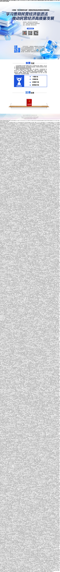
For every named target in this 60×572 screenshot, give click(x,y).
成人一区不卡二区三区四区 (5, 211)
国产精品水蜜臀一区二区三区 (6, 303)
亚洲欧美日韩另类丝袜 (32, 205)
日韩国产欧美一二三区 (6, 155)
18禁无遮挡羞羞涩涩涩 (24, 190)
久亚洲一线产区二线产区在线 (34, 266)
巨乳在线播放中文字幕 (13, 352)
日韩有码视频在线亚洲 (54, 256)
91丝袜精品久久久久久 (12, 514)
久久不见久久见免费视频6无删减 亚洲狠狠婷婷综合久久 (34, 227)
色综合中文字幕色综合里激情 (26, 344)
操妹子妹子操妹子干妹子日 (13, 243)
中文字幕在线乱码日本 (35, 228)
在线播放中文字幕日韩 (47, 291)
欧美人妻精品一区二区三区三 (37, 309)
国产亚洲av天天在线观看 (34, 210)
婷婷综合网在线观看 (46, 546)
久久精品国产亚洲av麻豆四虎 (34, 417)
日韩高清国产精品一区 (16, 204)
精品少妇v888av (41, 184)
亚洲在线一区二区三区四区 (48, 315)
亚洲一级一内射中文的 (42, 127)
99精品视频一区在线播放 (32, 224)
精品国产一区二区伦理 (39, 232)
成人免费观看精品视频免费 (32, 269)
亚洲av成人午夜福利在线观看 (27, 184)
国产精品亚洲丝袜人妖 (11, 123)
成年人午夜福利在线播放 (33, 486)
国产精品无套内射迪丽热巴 (13, 132)
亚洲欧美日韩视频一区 (17, 459)
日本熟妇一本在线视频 (25, 173)
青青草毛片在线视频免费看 (30, 220)
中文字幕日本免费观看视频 (31, 561)
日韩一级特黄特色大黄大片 (54, 224)
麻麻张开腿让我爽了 (31, 365)
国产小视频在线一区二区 (35, 394)
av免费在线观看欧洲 (16, 337)
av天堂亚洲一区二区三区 (53, 363)
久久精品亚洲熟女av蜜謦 (11, 333)
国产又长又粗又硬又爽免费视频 (19, 217)
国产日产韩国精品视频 (50, 166)
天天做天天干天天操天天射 (23, 269)
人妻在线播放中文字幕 (46, 258)
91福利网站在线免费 (19, 476)
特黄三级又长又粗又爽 (56, 289)
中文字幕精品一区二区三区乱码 (26, 548)
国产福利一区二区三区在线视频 (14, 506)
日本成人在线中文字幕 (54, 292)
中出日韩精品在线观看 (16, 198)
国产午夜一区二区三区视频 (40, 204)
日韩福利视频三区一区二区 (36, 331)
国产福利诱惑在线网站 (11, 427)
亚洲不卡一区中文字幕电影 (11, 144)
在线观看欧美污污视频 (31, 354)
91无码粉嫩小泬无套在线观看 (8, 515)
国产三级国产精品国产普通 (28, 380)
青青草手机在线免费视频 (14, 195)
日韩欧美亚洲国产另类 (22, 174)
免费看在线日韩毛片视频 (53, 300)
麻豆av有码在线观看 (15, 169)
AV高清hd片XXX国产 (9, 339)
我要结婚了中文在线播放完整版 (21, 491)
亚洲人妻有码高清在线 (27, 551)
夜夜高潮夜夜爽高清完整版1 (16, 501)
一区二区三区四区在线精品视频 (13, 290)
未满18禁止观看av (8, 546)
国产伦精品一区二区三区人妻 (18, 446)
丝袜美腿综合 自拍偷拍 (40, 411)
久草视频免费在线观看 (26, 313)
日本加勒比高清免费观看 (22, 255)
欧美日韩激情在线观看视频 (36, 167)
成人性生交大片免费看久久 (6, 178)
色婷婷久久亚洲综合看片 (51, 321)
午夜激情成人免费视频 (20, 306)
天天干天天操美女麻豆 (16, 508)
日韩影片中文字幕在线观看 (54, 163)
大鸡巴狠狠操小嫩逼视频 (26, 307)
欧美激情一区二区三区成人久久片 (19, 300)
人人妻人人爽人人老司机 (39, 149)
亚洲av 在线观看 (49, 305)
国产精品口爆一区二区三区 (36, 357)
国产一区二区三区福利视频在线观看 (38, 393)
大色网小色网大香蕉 (29, 540)
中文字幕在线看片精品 (25, 356)
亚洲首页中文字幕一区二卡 (16, 484)
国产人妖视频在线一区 (34, 305)
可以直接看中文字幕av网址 (47, 134)
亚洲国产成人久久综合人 (37, 267)
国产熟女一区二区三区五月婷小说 (53, 552)
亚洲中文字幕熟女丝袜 (38, 375)
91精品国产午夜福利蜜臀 (13, 228)
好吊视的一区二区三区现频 (28, 316)
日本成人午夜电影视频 (5, 387)
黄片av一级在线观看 (15, 339)
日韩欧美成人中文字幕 (52, 379)
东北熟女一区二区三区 (3, 295)
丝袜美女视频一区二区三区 (53, 376)
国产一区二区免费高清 (25, 488)
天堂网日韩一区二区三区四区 (17, 399)
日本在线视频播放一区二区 (16, 138)
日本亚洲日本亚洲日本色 (4, 425)
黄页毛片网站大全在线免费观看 (12, 207)
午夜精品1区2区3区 (30, 385)
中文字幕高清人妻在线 (40, 392)
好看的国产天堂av (47, 486)
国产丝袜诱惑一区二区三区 (34, 399)
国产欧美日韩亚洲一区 (5, 403)
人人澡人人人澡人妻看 (14, 558)
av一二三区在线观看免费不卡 (23, 239)
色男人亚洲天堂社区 (48, 452)
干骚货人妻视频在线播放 (7, 475)
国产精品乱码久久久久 (17, 552)
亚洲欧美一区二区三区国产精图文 (44, 477)
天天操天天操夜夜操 (36, 179)
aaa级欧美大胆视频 (20, 219)
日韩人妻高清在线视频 (16, 245)
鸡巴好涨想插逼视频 (37, 348)
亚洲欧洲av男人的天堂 (49, 206)
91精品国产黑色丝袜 (19, 534)
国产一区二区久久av (29, 175)
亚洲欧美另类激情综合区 (45, 212)
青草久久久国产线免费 (45, 343)
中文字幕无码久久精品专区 (6, 235)
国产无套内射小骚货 (22, 303)
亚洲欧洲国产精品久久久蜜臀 (21, 235)
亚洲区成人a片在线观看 (39, 525)
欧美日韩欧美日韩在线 (4, 331)
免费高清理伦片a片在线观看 (25, 268)
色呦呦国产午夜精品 (9, 500)
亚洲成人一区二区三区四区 (39, 485)
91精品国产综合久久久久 (52, 277)
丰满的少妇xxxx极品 (4, 207)
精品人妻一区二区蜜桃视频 (7, 138)
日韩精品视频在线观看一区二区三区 (27, 218)
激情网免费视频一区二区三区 (38, 360)
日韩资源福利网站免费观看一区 (33, 465)
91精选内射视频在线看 (11, 452)
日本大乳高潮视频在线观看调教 (35, 461)
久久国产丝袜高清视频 (15, 327)
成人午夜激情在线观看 (44, 181)
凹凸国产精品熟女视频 (10, 538)
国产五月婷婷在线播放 (39, 289)
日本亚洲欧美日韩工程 (37, 522)
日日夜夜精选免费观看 (21, 341)
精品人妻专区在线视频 (30, 348)
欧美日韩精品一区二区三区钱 (48, 241)
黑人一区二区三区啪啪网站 (10, 486)
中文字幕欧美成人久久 (53, 170)
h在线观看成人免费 (49, 564)
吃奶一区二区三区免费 (22, 288)
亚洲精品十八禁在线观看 (25, 216)
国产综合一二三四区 (12, 466)
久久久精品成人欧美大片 (51, 526)
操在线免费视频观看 (38, 281)
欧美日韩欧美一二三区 (20, 388)
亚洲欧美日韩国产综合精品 (51, 142)
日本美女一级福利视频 (10, 350)
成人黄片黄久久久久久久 (7, 450)
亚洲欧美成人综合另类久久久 (55, 328)
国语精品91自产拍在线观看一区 (21, 550)
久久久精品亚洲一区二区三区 (11, 313)
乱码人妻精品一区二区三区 (6, 289)
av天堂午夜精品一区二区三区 (18, 309)
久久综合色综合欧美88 (44, 357)
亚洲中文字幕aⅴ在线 (46, 138)
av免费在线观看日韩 (21, 325)
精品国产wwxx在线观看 (18, 333)
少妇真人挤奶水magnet (47, 272)
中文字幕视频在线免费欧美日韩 (45, 170)
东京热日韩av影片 (44, 470)
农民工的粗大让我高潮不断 (34, 304)
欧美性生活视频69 (43, 294)
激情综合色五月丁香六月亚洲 (37, 367)
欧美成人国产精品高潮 (6, 131)
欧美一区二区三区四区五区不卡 (8, 326)
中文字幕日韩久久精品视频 (39, 453)
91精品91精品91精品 (5, 240)
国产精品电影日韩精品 (24, 452)
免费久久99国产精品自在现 (36, 435)
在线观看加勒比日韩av (31, 149)
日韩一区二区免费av (23, 451)
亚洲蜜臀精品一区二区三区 (13, 219)
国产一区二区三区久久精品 (15, 539)
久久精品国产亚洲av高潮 (52, 550)
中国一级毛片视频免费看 (33, 426)
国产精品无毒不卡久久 (32, 216)
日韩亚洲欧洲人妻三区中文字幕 (48, 466)
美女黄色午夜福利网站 (25, 194)
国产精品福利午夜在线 (36, 126)
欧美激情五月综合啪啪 (50, 329)
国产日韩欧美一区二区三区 (55, 392)
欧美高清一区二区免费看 (39, 138)
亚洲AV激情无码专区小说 (55, 290)
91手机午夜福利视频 (25, 142)
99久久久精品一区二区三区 (19, 351)
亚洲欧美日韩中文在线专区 (21, 386)
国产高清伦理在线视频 (9, 353)
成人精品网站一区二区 (11, 184)
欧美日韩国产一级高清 (18, 280)
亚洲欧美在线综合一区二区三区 (29, 182)
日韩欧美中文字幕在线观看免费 (35, 268)
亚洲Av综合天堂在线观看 (44, 397)
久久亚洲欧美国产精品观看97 (17, 150)
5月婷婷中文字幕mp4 (4, 227)
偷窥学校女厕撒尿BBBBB (7, 221)
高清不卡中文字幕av (13, 543)
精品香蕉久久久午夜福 (44, 336)
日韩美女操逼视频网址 (12, 167)
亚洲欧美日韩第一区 (32, 318)
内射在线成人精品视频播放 (33, 401)
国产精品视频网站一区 (41, 301)
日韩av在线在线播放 (23, 508)
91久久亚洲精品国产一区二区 (36, 491)
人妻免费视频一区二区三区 (54, 279)
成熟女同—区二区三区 (6, 255)
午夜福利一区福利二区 (37, 191)
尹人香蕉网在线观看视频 (20, 533)
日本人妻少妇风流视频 (48, 196)
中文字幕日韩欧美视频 (54, 499)
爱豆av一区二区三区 (7, 415)
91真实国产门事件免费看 (45, 363)
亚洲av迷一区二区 (30, 180)
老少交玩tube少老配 (5, 183)
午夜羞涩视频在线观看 (43, 324)
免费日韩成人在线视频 (38, 231)
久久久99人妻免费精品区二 (32, 136)
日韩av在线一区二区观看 (31, 332)
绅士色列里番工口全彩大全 (25, 502)
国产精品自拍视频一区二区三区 (44, 158)
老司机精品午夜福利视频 (7, 258)
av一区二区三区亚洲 (20, 240)
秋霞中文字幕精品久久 (10, 156)
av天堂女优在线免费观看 (44, 126)
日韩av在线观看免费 (31, 245)
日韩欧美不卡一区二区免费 (15, 475)
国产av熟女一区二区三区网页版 (25, 461)
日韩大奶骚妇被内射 (42, 303)
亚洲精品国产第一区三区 (19, 417)
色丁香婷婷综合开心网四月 (37, 509)
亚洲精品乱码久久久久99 (54, 216)
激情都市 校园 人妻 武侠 (14, 303)
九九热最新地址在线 (46, 149)
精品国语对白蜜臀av (12, 163)
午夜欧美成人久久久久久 (21, 357)
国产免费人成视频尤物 (24, 149)
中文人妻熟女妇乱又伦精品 (38, 145)
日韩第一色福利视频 (5, 219)
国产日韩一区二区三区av (12, 148)
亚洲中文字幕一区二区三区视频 (41, 139)
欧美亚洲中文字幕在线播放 (47, 143)
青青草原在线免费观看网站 (49, 556)
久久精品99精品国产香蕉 (51, 266)
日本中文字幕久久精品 (10, 374)
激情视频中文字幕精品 (52, 558)
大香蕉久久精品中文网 (7, 367)
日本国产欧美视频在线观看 (31, 133)
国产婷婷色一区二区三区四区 (13, 496)
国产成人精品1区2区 (3, 156)
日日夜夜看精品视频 (41, 135)
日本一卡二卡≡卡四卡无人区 (18, 156)
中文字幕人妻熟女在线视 (33, 411)
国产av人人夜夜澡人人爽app (25, 412)
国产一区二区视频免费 (3, 362)
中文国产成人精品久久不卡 (4, 290)
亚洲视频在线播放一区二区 (42, 564)
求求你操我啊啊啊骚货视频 (14, 231)
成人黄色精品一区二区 (21, 360)
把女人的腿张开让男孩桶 (37, 325)
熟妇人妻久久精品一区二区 (13, 413)
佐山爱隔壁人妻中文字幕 (47, 227)
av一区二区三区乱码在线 (47, 475)
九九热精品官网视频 (7, 191)
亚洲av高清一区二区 (9, 198)
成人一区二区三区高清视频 (46, 231)
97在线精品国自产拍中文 (35, 344)
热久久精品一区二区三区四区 (45, 446)
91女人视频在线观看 (7, 438)
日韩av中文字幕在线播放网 (41, 437)
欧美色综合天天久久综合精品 (13, 254)
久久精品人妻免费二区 (11, 417)
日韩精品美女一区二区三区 (38, 198)
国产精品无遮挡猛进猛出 (44, 449)
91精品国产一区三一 (6, 458)
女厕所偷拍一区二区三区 (34, 127)
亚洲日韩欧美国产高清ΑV (36, 409)
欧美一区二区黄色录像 (17, 548)
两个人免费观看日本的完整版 (10, 151)
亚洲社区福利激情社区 (12, 403)
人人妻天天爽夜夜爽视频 (16, 418)
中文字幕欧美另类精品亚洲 (12, 557)
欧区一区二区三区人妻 (42, 374)
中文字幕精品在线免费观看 (37, 306)
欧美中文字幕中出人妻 (28, 409)
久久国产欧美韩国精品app (50, 144)
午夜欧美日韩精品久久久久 (51, 409)
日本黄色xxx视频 (51, 183)
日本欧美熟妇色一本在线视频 (15, 175)
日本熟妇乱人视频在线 (3, 313)
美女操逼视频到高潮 (27, 207)
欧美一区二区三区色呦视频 (23, 463)
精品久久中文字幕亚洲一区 (8, 330)
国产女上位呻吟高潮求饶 (41, 307)
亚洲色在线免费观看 (22, 338)
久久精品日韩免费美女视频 (19, 293)
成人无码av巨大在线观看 (4, 393)
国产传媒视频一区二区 (24, 513)
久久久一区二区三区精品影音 (4, 531)
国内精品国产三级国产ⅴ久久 (46, 309)
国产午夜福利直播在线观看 (49, 204)
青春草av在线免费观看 (8, 560)
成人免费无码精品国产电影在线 (34, 422)
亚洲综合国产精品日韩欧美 (5, 345)
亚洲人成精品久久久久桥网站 (47, 353)
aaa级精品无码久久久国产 (27, 570)
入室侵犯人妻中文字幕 (5, 360)
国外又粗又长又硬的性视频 (47, 326)
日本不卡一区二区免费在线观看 (36, 519)
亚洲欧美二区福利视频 (16, 349)
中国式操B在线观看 (39, 506)
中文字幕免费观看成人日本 (23, 378)
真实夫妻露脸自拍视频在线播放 (10, 293)
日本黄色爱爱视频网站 (36, 508)
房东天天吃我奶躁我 (53, 486)
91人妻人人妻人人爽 (17, 319)
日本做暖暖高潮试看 (46, 230)
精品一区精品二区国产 (14, 294)
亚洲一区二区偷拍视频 (54, 291)
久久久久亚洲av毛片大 (16, 229)
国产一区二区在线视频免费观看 (49, 476)
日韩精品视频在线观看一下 (51, 414)
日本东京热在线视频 (41, 185)
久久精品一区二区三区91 (25, 318)
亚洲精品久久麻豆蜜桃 (46, 211)
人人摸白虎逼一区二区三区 (23, 234)
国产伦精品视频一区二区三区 (9, 398)
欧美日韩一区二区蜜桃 (18, 123)
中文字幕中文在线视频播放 (52, 297)
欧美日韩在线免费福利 (48, 159)
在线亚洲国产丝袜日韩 (53, 318)
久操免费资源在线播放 (47, 125)
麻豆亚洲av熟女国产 (23, 198)
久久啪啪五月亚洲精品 (30, 212)
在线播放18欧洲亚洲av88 (26, 534)
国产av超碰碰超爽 (42, 386)
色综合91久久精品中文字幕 (12, 134)
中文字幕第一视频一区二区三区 (35, 122)
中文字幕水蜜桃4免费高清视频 (53, 332)
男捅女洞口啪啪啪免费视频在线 (39, 155)
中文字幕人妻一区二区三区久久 (46, 391)
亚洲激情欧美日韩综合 (23, 131)
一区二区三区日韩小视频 (25, 257)
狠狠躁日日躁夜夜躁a (9, 399)
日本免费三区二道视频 (24, 253)
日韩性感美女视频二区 (38, 376)
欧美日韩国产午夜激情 (55, 527)
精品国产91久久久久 (18, 157)
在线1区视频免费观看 (19, 205)
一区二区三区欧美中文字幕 (27, 329)
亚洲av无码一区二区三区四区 (13, 536)
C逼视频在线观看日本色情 (23, 445)
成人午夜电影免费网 (29, 168)
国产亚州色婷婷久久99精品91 (36, 260)
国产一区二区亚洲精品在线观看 (29, 163)
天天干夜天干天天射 (52, 161)
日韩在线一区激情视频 (52, 198)
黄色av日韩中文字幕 (21, 283)
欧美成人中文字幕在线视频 (34, 439)
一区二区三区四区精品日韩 (50, 507)
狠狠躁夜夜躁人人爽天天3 (31, 518)
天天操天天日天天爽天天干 (38, 511)
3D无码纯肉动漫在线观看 (43, 148)
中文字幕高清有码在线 (31, 123)
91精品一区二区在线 (20, 284)
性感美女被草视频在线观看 (22, 133)
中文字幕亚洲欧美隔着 (42, 259)
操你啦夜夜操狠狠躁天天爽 (53, 453)
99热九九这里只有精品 (30, 475)
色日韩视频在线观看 (55, 150)
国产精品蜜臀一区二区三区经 (54, 123)
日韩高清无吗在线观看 (23, 326)
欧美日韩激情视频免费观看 (16, 530)
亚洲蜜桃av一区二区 (37, 345)
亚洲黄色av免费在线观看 (16, 145)
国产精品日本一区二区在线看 (51, 124)
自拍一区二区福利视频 (43, 327)
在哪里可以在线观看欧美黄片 (48, 289)
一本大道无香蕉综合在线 (5, 182)
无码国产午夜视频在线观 (22, 503)
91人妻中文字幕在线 (56, 147)
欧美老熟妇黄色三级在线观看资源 (31, 209)
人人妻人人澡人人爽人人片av (8, 253)
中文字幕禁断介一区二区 (16, 389)
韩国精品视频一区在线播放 (33, 370)
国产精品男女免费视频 (47, 442)
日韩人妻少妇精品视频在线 (12, 549)
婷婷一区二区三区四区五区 (10, 309)
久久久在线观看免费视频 (19, 144)
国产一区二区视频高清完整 (22, 294)
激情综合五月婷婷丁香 (51, 413)
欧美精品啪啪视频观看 (34, 222)
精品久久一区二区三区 (46, 532)
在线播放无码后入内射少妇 (4, 424)
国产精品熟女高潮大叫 (53, 458)
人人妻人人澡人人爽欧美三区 (11, 404)
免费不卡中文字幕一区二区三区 (34, 196)
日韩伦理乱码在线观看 (48, 217)
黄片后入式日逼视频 (9, 474)
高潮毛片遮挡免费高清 (46, 467)
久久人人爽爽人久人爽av (21, 132)
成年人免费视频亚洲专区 (7, 256)
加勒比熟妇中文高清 (19, 537)
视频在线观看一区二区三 (34, 421)
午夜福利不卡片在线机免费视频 (18, 206)
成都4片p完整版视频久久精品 (6, 146)
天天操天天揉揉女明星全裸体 (11, 568)
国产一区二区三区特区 (41, 455)
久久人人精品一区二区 (10, 232)
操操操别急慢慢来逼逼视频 (16, 180)
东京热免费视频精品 (47, 356)
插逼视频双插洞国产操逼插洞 (16, 190)
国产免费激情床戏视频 (38, 400)
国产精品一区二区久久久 (45, 246)
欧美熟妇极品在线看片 (55, 301)
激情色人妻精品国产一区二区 (4, 132)
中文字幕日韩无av (11, 390)
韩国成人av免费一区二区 (5, 430)
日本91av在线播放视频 (16, 527)
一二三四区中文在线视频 (50, 434)
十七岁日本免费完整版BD (49, 302)
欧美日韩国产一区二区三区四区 (43, 314)
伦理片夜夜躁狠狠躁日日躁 (45, 180)
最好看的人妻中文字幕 (31, 410)
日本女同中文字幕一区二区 (50, 333)
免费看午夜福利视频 (30, 397)
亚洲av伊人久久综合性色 (51, 181)
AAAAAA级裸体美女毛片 (27, 519)
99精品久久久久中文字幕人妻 (50, 388)
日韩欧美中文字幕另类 (18, 426)
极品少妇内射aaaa (4, 216)
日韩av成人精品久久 (5, 423)
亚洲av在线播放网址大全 (42, 402)
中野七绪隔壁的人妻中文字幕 (29, 559)
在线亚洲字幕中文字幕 (24, 147)
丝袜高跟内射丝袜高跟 (5, 187)
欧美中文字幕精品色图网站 (55, 263)
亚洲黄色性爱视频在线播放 (36, 434)
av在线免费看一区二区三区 (11, 157)
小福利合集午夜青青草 (42, 228)
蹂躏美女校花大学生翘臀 (20, 308)
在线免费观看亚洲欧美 (18, 137)
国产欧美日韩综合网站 (42, 404)
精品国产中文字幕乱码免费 (52, 304)
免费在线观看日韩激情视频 (9, 451)
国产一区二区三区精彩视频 (7, 190)
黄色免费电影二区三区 (26, 162)
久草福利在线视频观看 (32, 257)
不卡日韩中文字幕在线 (13, 244)
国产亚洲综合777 (52, 258)
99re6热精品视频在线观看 (29, 367)
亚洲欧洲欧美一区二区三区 (11, 455)
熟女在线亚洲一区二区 (47, 292)
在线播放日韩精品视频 (16, 159)
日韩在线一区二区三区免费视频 (51, 459)
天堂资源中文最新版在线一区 (9, 375)
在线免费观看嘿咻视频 (41, 151)
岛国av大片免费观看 (23, 418)
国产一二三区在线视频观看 (9, 159)
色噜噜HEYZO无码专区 (47, 263)
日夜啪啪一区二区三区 (35, 178)
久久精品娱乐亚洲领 (56, 127)
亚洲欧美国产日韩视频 (45, 199)
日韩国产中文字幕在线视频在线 (36, 265)
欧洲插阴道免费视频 (17, 292)
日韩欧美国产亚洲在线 (7, 230)
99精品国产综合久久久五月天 (25, 538)
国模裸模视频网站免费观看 (14, 265)
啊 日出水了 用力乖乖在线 (26, 266)
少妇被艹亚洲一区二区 (6, 244)
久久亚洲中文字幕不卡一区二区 (35, 324)
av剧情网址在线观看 (5, 325)
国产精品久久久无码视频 (5, 135)
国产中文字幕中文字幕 (20, 264)
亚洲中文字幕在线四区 (53, 467)
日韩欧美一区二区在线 (14, 146)
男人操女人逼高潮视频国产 (55, 400)
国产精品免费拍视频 (42, 280)
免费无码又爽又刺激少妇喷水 (33, 194)
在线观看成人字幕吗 (12, 197)
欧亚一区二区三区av (30, 545)
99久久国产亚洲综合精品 (5, 241)
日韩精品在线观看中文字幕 (27, 222)
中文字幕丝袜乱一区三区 (30, 155)
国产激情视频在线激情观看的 (10, 534)
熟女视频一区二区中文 (35, 144)
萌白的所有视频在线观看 (47, 485)
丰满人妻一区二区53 (38, 451)
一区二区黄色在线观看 (20, 415)
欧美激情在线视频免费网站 (32, 389)
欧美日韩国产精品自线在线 (51, 175)
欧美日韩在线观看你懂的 (4, 196)
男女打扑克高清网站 (6, 506)
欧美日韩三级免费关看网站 (46, 197)
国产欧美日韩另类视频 (23, 204)
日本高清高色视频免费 (20, 343)
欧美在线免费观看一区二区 (14, 288)
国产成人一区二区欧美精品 (52, 179)
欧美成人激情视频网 (51, 218)
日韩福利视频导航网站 (4, 405)
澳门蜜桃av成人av (57, 259)
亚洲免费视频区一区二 (44, 390)
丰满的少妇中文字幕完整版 (20, 134)
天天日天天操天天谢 (44, 536)
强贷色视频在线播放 (44, 483)
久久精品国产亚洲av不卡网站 (47, 389)
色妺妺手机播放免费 (28, 520)
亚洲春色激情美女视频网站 (30, 511)
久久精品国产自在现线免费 (32, 530)
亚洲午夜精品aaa (12, 252)
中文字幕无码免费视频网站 (19, 361)
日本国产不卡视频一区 (7, 558)
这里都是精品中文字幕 (22, 195)
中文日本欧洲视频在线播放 (34, 459)
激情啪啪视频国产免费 (29, 386)
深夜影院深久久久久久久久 (55, 393)
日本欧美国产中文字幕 (19, 313)
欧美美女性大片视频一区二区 (42, 313)
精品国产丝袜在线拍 (36, 259)
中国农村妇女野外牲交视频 (6, 306)
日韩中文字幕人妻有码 (27, 167)
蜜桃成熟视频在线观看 (19, 324)
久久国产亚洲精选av (35, 366)
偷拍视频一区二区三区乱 (28, 186)
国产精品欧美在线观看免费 (25, 422)
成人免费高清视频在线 (17, 454)
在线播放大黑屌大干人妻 (37, 463)
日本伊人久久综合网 (7, 435)
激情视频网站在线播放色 (31, 317)
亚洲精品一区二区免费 (52, 417)
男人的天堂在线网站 (53, 509)
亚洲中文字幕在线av (37, 379)
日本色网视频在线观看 (7, 406)
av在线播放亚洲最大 (23, 515)
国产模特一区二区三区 (20, 380)
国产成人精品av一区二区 (43, 266)
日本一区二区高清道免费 (14, 155)
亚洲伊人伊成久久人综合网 (12, 563)
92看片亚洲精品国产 (53, 257)
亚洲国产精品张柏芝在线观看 (54, 131)
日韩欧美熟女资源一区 (40, 433)
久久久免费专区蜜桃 (23, 159)
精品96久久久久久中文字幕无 (46, 373)
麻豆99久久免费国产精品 (56, 454)
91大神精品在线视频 (29, 132)
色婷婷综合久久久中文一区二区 (12, 264)
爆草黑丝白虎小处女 (46, 161)
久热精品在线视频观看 (38, 193)
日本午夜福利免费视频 (37, 436)
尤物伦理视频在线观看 (3, 370)
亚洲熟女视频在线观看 (34, 284)
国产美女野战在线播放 (29, 479)
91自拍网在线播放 (23, 540)
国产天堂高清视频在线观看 (37, 218)
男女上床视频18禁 (31, 513)
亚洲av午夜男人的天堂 (54, 460)
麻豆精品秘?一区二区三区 (25, 499)
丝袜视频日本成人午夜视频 (20, 377)
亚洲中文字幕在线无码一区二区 (38, 169)
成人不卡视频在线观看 (29, 470)
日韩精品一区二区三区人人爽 (8, 199)
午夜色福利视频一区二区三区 (49, 386)
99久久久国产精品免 (4, 215)
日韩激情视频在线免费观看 (35, 302)
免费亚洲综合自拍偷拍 (12, 551)
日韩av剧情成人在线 (42, 368)
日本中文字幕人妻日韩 (5, 465)
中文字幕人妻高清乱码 (39, 353)
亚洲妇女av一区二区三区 (7, 379)
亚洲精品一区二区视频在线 (18, 171)
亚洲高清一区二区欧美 (51, 390)
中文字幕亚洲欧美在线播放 (40, 474)
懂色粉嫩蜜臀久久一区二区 (31, 159)
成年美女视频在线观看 (36, 170)
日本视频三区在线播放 (47, 393)
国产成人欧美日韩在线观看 (34, 364)
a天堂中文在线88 (34, 132)
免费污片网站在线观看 (49, 568)
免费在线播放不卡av (24, 382)
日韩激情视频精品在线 (12, 135)
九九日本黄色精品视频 (45, 488)
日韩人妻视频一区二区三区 (12, 227)
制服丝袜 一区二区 (11, 361)
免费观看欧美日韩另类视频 (23, 247)
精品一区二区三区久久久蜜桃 (45, 160)
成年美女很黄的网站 (40, 315)
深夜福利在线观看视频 (47, 392)
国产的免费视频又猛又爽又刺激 (54, 193)
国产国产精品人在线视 (46, 279)
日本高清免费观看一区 (52, 484)
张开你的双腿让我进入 (26, 537)
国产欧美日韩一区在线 (50, 461)
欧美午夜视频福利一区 (51, 222)
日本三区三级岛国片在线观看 (49, 202)
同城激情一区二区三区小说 (33, 166)
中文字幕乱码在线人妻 (39, 478)
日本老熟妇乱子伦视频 (40, 125)
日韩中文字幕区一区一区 (50, 259)
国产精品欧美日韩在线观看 (4, 472)
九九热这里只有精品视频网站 (35, 293)
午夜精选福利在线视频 (32, 484)
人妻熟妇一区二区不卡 (25, 424)
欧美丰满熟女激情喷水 (28, 160)
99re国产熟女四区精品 (15, 312)
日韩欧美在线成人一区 (21, 391)
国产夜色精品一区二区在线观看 (33, 482)
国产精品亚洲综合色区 (34, 455)
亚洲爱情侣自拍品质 (14, 435)
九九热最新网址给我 (20, 404)
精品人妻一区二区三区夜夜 (19, 519)
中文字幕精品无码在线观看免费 (33, 314)
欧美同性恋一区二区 (6, 341)
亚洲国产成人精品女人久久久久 (16, 422)
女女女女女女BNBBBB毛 (30, 418)
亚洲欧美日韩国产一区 (49, 294)
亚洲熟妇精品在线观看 (38, 350)
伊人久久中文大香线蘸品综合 (32, 142)
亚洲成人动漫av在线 (24, 208)
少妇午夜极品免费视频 (9, 349)
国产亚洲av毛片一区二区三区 (30, 485)
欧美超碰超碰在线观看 (15, 193)
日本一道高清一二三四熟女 (29, 360)
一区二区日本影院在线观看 (46, 157)
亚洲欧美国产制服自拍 (29, 539)
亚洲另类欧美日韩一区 (29, 550)
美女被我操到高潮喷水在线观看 (9, 259)
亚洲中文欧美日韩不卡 (14, 379)
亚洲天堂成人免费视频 (35, 462)
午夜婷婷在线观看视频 (14, 320)
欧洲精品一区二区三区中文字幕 (31, 202)
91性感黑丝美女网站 (17, 147)
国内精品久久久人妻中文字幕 (5, 561)
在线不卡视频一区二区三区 (38, 221)
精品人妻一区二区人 (32, 488)
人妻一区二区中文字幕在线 (15, 272)
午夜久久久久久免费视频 (10, 192)
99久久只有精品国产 (48, 150)
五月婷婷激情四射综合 (10, 459)
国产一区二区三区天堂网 (23, 143)
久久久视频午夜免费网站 (9, 412)
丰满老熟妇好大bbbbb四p (14, 255)
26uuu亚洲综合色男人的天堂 (32, 472)
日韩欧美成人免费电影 (30, 522)
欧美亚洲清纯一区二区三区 (44, 398)
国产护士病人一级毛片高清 (20, 186)
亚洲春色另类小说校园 (31, 496)
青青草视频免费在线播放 (28, 526)
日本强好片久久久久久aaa (24, 389)
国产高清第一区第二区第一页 (36, 271)
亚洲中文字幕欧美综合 (4, 123)
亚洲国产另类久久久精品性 (14, 522)
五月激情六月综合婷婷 (55, 487)
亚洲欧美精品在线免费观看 (36, 156)
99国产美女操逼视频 (20, 162)
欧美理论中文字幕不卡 (40, 162)
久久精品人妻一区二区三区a (50, 178)
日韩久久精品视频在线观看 (8, 484)
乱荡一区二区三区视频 (46, 209)
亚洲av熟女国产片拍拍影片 (55, 428)
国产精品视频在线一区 (52, 410)
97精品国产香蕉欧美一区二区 (45, 207)
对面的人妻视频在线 (38, 157)
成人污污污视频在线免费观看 (29, 191)
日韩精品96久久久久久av (10, 394)
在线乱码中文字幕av (26, 392)
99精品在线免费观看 (9, 291)
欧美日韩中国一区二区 (22, 169)
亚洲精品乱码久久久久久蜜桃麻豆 (5, 329)
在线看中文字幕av (13, 329)
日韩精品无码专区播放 (7, 294)
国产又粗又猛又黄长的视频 (49, 210)
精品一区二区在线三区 (18, 215)
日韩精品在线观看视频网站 (43, 179)
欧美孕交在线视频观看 (43, 340)
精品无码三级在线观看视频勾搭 (41, 283)
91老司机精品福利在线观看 (33, 507)
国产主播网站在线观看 (30, 445)
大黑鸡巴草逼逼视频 (16, 154)
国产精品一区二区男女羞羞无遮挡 (20, 447)
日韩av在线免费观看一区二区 (4, 357)
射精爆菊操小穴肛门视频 (30, 198)
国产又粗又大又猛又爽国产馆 (35, 449)
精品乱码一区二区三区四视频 (6, 354)
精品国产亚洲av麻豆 (22, 485)
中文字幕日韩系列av (31, 330)
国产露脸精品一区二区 (43, 156)
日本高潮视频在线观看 (15, 143)
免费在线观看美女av (36, 386)
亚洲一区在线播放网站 (33, 466)
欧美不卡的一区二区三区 (30, 145)
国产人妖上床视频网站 (46, 131)
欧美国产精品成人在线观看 (46, 365)
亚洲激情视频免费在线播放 (37, 199)
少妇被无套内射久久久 (7, 279)
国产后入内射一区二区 (56, 155)
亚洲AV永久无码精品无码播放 (36, 343)
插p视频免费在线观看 (47, 223)
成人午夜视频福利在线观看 (20, 163)
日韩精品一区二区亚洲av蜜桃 (17, 122)
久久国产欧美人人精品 (12, 550)
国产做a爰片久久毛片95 (45, 193)
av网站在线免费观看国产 (9, 206)
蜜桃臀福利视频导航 (32, 487)
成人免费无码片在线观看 (23, 211)
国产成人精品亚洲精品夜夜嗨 (28, 557)
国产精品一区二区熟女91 (45, 267)
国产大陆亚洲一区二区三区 (27, 151)
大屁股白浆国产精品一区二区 (38, 263)
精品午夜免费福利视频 (55, 221)
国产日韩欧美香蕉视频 (52, 232)
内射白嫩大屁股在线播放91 (24, 437)
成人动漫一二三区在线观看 (28, 406)
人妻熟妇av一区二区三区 (22, 168)
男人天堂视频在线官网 (32, 154)
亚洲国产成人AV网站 (42, 217)
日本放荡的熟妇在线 (44, 288)
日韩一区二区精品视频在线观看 (6, 355)
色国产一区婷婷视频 (9, 122)
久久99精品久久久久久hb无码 (13, 472)
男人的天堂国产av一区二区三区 (37, 380)
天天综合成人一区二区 (55, 184)
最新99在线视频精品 (41, 512)
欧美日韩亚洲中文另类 (19, 148)
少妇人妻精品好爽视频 (34, 135)
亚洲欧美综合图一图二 (42, 403)
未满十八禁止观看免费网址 (11, 186)
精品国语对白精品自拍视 (26, 135)
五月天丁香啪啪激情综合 (18, 370)
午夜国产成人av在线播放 (28, 308)
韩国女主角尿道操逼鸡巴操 (39, 354)
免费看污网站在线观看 (45, 410)
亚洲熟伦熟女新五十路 (49, 127)
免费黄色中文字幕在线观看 (30, 547)
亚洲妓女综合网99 (55, 217)
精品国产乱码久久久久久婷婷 (53, 242)
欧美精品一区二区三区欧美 (8, 166)
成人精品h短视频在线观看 (17, 442)
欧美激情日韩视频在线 (5, 223)
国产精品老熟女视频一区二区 (38, 235)
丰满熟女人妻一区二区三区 (39, 369)
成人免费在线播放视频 (49, 403)
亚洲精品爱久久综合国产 (9, 204)
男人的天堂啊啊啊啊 (13, 368)
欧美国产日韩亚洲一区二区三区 (23, 166)
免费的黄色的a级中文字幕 (49, 151)
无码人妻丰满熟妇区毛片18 (35, 248)
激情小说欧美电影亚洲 (28, 312)
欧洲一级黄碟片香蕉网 (17, 394)
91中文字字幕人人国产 (22, 202)
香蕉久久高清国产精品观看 (44, 168)
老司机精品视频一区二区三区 (44, 417)
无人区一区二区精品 (33, 412)
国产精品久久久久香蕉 (47, 354)
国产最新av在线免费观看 (10, 373)
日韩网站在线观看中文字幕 (8, 464)
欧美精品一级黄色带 (15, 518)
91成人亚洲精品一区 (16, 199)
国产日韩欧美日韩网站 (14, 168)
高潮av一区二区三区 (7, 352)
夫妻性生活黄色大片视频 (36, 316)
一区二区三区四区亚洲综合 (31, 521)
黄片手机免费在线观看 (49, 530)
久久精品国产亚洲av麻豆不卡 (32, 442)
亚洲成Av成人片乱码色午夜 (10, 513)
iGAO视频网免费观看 (20, 251)
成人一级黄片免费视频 (13, 209)
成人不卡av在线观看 (18, 208)
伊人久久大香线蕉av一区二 (5, 163)
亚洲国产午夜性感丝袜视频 (32, 190)
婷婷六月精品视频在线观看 (25, 296)
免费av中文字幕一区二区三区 (42, 321)
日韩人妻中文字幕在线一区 (13, 183)
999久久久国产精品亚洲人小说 (32, 125)
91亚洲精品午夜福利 (19, 466)
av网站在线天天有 (27, 283)
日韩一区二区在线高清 (28, 228)
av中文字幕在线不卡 (36, 568)
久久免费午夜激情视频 (12, 205)
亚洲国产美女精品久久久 (27, 462)
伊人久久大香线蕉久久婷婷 (45, 379)
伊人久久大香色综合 (14, 406)
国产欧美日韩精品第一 (34, 538)
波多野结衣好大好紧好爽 (52, 167)
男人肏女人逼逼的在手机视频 (11, 126)
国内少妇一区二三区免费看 (10, 411)
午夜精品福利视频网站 (14, 367)
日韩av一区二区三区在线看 (27, 240)
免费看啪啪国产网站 (56, 196)
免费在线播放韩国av (24, 489)
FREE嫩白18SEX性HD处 (8, 445)
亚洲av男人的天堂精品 (36, 181)
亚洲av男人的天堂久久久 (47, 169)
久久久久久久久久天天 (50, 536)
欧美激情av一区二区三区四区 (29, 183)
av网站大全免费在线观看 (44, 539)
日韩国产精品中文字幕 (20, 185)
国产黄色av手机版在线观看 (43, 264)
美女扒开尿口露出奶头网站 (14, 428)
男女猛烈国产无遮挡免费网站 (23, 467)
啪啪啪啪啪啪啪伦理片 (20, 435)
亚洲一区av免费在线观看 (55, 143)
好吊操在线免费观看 (30, 508)
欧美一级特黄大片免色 (46, 496)
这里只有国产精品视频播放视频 (8, 304)
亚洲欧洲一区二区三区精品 (32, 223)
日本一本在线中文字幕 (36, 175)
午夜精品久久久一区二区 (46, 123)
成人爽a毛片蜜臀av (25, 215)
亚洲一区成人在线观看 (34, 531)
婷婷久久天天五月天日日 (43, 545)
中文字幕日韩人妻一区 (22, 220)
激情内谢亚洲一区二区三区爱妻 (40, 320)
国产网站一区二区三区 (7, 125)
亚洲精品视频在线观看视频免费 (33, 378)
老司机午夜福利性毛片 (22, 254)
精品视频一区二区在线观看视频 (17, 203)
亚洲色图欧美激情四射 (15, 448)
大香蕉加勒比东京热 (29, 161)
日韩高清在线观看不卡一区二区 (5, 324)
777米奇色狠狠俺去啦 (21, 160)
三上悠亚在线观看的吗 (22, 400)
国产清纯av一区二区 (48, 524)
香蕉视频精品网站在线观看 (28, 393)
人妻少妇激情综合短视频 (26, 364)
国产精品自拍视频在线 (40, 154)
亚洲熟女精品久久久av (13, 170)
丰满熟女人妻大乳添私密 (45, 242)
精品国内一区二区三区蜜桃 (30, 146)
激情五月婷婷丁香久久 (25, 276)
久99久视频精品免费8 (15, 483)
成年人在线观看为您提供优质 (11, 377)
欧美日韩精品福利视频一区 (45, 509)
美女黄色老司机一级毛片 (14, 247)
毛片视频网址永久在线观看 (42, 194)
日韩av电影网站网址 (38, 373)
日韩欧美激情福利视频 (36, 294)
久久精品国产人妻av (27, 236)
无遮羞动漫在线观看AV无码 (31, 143)
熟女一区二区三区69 (56, 171)
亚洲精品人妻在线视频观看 (27, 144)
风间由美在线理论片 (31, 215)
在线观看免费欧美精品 (12, 387)
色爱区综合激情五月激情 (34, 321)
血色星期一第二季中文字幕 (36, 536)
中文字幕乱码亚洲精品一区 (37, 558)
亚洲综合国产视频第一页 (4, 440)
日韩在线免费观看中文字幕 (6, 328)
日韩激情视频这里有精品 (55, 485)
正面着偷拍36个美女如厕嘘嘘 (51, 327)
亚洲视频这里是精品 (41, 240)
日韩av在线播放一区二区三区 (20, 498)
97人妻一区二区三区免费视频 (14, 131)
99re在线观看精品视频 (17, 374)
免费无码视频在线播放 (6, 491)
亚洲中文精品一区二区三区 (31, 400)
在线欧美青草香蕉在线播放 (26, 150)
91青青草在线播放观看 (4, 184)
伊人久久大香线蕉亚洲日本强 (14, 202)
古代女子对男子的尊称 (47, 549)
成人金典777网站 (51, 449)
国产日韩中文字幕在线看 (55, 227)
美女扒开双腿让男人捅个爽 (8, 332)
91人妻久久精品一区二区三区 (28, 126)
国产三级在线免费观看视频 (42, 355)
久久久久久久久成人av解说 (6, 479)
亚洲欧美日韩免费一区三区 (20, 260)
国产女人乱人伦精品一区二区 (46, 133)
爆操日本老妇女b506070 (48, 489)
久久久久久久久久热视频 (40, 173)
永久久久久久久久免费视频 (21, 331)
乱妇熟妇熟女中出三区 (8, 161)
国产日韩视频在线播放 (8, 169)
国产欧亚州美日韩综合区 (29, 509)
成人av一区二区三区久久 (37, 391)
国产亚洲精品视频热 (29, 428)
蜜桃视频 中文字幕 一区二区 (30, 231)
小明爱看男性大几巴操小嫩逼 (42, 304)
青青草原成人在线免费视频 (50, 190)
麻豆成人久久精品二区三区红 (11, 537)
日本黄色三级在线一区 (35, 404)
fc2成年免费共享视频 (19, 135)
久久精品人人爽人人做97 (51, 130)
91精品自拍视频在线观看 (51, 470)
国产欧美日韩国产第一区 (41, 452)
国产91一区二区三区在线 (6, 265)
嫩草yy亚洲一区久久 (53, 546)
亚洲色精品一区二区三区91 (55, 125)
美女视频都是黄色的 (22, 275)
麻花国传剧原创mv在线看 (23, 193)
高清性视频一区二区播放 (8, 139)
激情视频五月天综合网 (35, 168)
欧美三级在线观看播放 (27, 455)
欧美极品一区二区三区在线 (37, 563)
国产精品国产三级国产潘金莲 (9, 300)
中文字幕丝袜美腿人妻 (38, 341)
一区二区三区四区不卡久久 (25, 210)
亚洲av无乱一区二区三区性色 (17, 567)
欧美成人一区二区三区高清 (8, 229)
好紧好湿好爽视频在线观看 (37, 550)
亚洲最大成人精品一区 (31, 369)
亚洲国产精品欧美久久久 (14, 369)
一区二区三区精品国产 (12, 471)
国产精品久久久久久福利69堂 (13, 325)
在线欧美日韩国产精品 (38, 133)
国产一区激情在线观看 (9, 364)
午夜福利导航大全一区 (16, 540)
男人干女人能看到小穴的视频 (19, 477)
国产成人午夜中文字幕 (7, 247)
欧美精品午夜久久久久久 (45, 522)
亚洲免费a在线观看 (14, 348)
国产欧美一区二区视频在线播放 (53, 398)
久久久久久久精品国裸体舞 (28, 362)
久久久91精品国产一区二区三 (15, 355)
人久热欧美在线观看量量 (41, 284)
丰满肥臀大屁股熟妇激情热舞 (40, 464)
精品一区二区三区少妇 (24, 442)
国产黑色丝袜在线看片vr (38, 258)
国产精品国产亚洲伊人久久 (18, 304)
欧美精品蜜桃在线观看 (18, 194)
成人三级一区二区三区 (22, 327)
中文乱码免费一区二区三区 (50, 344)
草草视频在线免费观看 (43, 409)
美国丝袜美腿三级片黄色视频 (20, 423)
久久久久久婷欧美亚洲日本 (5, 277)
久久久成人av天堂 (8, 272)
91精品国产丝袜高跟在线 (52, 293)
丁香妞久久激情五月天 (30, 382)
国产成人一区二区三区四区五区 (14, 465)
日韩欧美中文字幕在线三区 (13, 357)
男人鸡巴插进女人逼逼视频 (13, 340)
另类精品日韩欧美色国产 (14, 130)
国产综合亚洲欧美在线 (39, 143)
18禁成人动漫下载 (46, 381)
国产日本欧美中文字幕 (52, 191)
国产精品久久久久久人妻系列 (12, 393)
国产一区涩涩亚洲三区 (37, 246)
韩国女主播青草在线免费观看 (9, 570)
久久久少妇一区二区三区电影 (9, 278)
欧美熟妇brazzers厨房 (33, 416)
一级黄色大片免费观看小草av (47, 544)
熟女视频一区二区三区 (8, 433)
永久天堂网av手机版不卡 (51, 148)
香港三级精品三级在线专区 (31, 458)
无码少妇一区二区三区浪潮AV (50, 228)
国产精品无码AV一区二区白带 (23, 448)
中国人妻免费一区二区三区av (47, 221)
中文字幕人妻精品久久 (51, 126)
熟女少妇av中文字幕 (22, 479)
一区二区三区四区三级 (42, 430)
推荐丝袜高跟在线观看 (47, 548)
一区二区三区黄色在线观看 (33, 560)
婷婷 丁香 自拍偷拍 (8, 233)
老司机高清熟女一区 (50, 416)
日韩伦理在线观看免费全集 (26, 203)
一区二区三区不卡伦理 (20, 557)
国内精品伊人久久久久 (13, 178)
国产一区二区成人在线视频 (23, 241)
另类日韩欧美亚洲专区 (22, 297)
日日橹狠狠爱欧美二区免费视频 (22, 521)
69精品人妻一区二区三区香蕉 (13, 160)
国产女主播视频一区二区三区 (20, 301)
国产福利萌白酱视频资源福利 (13, 494)
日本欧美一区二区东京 (47, 411)
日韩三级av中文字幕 (5, 477)
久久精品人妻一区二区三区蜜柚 (26, 127)
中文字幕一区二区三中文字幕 (43, 552)
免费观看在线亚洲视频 (35, 264)
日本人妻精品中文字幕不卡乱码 (27, 333)
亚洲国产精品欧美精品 (49, 422)
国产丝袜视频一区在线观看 (7, 448)
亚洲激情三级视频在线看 (28, 366)
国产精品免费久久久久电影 (47, 362)
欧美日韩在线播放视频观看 (30, 297)
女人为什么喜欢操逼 (48, 424)
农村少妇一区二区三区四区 (44, 268)
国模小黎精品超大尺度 (37, 300)
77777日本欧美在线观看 (40, 216)
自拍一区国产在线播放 (5, 514)
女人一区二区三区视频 (53, 533)
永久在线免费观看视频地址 (8, 245)
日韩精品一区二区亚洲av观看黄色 (53, 265)
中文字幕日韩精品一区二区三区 (53, 349)
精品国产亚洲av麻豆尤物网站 (40, 202)
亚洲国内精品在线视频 (42, 144)
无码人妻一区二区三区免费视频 (44, 425)
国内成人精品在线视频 (37, 349)
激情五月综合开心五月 (32, 187)
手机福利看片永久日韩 (17, 268)
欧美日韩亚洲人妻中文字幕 (13, 236)
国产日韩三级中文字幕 (15, 263)
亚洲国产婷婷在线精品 (39, 326)
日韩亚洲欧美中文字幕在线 (39, 291)
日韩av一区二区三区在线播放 (12, 402)
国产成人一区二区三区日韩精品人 (28, 345)
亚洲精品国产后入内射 (30, 328)
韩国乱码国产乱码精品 (3, 126)
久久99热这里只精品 (50, 324)
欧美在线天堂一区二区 (37, 183)
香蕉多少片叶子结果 (32, 292)
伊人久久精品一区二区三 (28, 217)
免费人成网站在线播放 (50, 351)
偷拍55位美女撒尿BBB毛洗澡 (9, 454)
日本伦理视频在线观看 (22, 376)
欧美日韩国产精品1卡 (24, 410)
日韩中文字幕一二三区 (21, 367)
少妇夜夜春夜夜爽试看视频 (15, 221)
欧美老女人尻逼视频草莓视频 (29, 379)
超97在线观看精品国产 (30, 349)
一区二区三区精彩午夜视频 (46, 319)
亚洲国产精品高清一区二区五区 (42, 136)
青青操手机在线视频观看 (13, 240)
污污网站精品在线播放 (41, 150)
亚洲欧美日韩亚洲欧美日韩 (35, 398)
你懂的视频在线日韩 (25, 476)
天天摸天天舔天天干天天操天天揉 (22, 561)
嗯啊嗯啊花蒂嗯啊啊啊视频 (49, 560)
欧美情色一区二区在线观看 (25, 459)
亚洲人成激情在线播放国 (25, 196)
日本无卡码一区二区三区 (35, 148)
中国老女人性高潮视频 (37, 220)
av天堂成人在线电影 (36, 545)
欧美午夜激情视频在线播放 (22, 558)
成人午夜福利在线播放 (20, 316)
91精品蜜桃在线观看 (42, 333)
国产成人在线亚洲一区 (19, 490)
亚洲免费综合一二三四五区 (24, 223)
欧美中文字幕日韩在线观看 (26, 122)
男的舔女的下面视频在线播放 (38, 245)
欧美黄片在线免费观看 (11, 351)
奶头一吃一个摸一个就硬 (40, 223)
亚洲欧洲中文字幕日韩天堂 (6, 136)
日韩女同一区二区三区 (55, 361)
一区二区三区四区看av (53, 157)
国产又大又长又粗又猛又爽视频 (16, 142)
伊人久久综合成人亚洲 (15, 297)
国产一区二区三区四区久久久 (47, 235)
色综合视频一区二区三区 (22, 449)
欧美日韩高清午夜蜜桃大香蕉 (30, 569)
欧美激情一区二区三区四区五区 (9, 319)
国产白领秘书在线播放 (6, 234)
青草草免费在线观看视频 (40, 499)
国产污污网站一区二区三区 (38, 423)
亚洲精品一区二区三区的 (24, 317)
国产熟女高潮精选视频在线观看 (23, 354)
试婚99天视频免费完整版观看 (13, 360)
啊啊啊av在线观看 (25, 353)
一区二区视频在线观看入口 (44, 293)
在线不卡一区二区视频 (17, 232)
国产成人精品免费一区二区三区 (24, 154)
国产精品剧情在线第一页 (49, 284)
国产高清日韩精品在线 (34, 171)
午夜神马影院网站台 (40, 533)
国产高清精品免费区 (35, 186)
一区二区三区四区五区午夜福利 (6, 316)
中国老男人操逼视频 (17, 326)
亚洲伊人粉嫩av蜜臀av (47, 205)
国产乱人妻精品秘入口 (32, 239)
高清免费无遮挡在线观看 (43, 500)
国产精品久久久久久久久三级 (44, 137)
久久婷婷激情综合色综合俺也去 (13, 174)
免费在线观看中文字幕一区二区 (23, 369)
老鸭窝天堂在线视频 (11, 461)
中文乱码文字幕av (42, 196)
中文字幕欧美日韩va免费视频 (50, 303)
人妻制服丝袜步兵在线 (41, 399)
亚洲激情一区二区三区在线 (9, 292)
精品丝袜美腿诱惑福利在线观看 (39, 195)
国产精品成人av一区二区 (54, 365)
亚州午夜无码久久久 (7, 391)
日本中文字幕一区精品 (42, 540)
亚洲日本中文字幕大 (7, 133)
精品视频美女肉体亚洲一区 (37, 406)
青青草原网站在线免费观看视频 (17, 305)
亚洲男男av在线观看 (29, 357)
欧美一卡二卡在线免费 (44, 191)
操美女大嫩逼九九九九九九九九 (31, 338)
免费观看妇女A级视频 (11, 210)
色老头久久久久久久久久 (29, 242)
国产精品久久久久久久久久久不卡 (34, 137)
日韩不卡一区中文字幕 (35, 158)
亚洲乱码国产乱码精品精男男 (4, 449)
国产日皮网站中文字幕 (11, 208)
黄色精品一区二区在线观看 (27, 390)
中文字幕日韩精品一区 (10, 218)
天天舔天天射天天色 (19, 307)
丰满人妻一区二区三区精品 (31, 139)
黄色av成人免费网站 (10, 154)
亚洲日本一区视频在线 (46, 282)
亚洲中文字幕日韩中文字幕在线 (24, 233)
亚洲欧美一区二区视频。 (21, 228)
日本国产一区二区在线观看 (15, 400)
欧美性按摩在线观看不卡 (25, 399)
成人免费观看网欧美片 (32, 232)
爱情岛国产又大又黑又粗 (23, 332)
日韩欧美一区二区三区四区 (10, 173)
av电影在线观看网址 (23, 138)
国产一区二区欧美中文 (25, 350)
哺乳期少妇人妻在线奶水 (11, 124)
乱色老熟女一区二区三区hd (37, 242)
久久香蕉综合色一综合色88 (24, 292)
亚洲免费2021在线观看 (9, 488)
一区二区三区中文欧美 (46, 498)
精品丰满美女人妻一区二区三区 (5, 202)
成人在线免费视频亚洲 (52, 138)
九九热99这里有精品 (41, 524)
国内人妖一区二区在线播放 (27, 295)
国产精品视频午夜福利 (50, 313)
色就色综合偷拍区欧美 (9, 525)
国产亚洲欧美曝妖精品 (15, 220)
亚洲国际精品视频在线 (25, 172)
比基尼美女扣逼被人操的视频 (13, 449)
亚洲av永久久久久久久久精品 (26, 124)
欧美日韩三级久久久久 (50, 132)
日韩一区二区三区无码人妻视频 (18, 507)
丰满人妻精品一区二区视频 (7, 180)
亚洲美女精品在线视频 (55, 426)
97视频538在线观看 (18, 210)
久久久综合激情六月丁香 (55, 471)
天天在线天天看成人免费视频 (8, 507)
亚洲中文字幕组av (5, 559)
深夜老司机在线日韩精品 (21, 179)
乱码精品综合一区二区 (35, 329)
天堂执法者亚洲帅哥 (9, 275)
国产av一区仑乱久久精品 (17, 127)
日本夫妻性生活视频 (4, 308)
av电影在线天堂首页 (5, 536)
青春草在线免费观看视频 (25, 232)
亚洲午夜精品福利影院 (42, 462)
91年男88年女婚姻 (7, 269)
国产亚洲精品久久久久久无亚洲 (27, 158)
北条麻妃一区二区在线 (24, 374)
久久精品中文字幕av (12, 182)
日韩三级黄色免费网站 (47, 195)
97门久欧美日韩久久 (35, 217)
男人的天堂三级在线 (20, 345)
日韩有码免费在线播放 (23, 230)
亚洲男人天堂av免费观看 (41, 370)
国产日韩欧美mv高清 (44, 514)
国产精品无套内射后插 (9, 482)
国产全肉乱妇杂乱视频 (18, 281)
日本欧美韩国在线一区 (45, 555)
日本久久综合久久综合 (55, 172)
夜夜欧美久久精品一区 (4, 137)
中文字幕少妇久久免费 (35, 340)
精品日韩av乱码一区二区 (54, 341)
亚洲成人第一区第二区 (6, 376)
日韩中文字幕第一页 (52, 508)
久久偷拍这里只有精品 (55, 245)
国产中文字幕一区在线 (17, 216)
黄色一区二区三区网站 (15, 139)
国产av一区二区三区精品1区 (6, 336)
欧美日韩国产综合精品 (40, 476)
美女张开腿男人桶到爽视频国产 (53, 563)
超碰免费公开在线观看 (47, 499)
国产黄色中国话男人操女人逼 (52, 156)
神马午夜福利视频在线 (15, 511)
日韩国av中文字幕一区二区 (29, 130)
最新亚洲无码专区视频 (42, 255)
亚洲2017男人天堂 (35, 151)
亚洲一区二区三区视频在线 (22, 155)
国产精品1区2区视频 (18, 344)
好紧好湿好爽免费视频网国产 (5, 130)
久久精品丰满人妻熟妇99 (18, 192)
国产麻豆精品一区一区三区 (8, 312)
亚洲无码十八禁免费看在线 (19, 151)
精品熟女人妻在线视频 (52, 325)
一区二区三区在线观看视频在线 (42, 166)
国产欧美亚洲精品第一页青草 (35, 390)
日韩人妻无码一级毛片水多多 (37, 134)
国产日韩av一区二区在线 (23, 475)
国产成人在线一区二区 (46, 350)
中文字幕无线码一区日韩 (17, 302)
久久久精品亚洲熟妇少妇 (48, 275)
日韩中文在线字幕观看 (12, 196)
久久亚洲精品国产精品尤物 (30, 195)
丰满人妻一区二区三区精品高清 (12, 343)
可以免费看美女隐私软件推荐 (28, 309)
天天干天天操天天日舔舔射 (30, 275)
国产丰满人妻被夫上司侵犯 (18, 411)
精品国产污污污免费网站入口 (52, 336)
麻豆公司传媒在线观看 (55, 320)
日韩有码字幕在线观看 (27, 414)
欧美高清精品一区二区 (40, 356)
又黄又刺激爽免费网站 (8, 158)
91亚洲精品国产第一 (32, 502)
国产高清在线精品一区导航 (16, 230)
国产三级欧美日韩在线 (54, 205)
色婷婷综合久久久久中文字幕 (23, 291)
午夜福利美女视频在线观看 (49, 412)
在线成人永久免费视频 (10, 216)
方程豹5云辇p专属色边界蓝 (9, 564)
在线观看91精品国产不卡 (22, 413)
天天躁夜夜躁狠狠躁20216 (17, 495)
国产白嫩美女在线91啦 (47, 512)
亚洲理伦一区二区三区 (22, 506)
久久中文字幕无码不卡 (49, 455)
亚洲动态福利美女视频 (26, 490)
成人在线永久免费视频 (21, 520)
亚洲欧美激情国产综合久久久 (13, 187)
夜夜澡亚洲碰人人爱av (10, 370)
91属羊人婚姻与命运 (11, 440)
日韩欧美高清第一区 (26, 375)
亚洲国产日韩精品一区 (46, 163)
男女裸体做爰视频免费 (46, 244)
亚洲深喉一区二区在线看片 (50, 421)
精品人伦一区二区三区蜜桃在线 (52, 308)
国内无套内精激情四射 (37, 336)
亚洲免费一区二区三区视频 (37, 470)
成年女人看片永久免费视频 (10, 502)
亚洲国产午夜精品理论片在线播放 (54, 212)
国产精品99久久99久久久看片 (26, 434)
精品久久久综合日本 (30, 131)
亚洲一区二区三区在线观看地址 (25, 278)
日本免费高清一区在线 (44, 297)
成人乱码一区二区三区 (55, 511)
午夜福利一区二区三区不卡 (31, 438)
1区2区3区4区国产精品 (4, 210)
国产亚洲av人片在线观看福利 (49, 472)
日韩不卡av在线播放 (19, 321)
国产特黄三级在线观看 (13, 191)
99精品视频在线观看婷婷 (43, 351)
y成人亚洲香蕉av (53, 348)
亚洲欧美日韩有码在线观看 (38, 256)
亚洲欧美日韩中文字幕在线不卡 (36, 207)
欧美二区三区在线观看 (21, 536)
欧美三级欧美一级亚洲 (50, 534)
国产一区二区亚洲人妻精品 (42, 507)
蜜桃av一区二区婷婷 (52, 515)
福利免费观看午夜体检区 (4, 452)
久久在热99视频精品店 (52, 149)
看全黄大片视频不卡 (11, 194)
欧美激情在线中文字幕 (42, 174)
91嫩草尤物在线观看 (41, 361)
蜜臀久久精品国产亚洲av (51, 281)
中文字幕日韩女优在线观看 (13, 470)
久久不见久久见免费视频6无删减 (50, 535)
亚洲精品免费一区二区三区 (23, 267)
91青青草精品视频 (41, 236)
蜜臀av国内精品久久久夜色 (32, 147)
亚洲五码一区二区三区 (39, 257)
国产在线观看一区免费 (44, 377)
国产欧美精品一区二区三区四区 (31, 289)
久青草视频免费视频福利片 (7, 239)
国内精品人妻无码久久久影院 (53, 180)
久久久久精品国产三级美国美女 (49, 495)
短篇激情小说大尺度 (50, 500)
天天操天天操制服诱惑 (7, 338)
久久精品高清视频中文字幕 (10, 248)
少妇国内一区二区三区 (47, 433)
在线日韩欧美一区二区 (56, 389)
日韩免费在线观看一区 (3, 264)
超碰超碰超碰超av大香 (21, 430)
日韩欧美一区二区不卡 (50, 270)
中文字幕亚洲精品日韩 (35, 477)
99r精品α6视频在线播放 (46, 338)
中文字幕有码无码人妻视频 (51, 174)
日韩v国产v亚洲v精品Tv (16, 149)
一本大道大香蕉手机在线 (22, 146)
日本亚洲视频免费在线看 (37, 363)
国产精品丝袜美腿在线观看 (26, 552)
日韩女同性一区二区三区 (20, 126)
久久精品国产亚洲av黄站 (40, 205)
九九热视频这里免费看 (7, 317)
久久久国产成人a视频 (20, 244)
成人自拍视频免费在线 (22, 231)
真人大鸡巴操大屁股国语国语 (24, 523)
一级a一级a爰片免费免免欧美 (6, 320)
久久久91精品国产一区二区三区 (14, 385)
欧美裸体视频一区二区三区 (22, 290)
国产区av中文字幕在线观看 (4, 340)
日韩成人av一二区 (46, 232)
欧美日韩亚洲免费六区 (35, 333)
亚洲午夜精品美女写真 (24, 501)
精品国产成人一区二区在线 (33, 564)
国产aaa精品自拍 (25, 123)
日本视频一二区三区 (52, 215)
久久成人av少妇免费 (45, 306)
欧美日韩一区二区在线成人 (20, 429)
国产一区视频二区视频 (26, 206)
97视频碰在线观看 (39, 276)
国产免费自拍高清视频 (36, 405)
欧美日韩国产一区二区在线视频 (16, 296)
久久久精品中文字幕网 (28, 388)
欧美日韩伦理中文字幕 (10, 147)
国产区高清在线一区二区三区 (34, 192)
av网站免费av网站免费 (34, 313)
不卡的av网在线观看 (45, 269)
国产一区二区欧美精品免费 (39, 241)
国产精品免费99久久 (30, 463)
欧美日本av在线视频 (52, 425)
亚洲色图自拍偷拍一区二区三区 (39, 275)
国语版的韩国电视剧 (35, 240)
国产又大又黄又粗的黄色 (56, 185)
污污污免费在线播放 (18, 224)
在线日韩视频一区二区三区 (51, 545)
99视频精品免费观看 (7, 378)
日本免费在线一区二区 (51, 519)
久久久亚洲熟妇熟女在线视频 (30, 498)
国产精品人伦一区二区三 (7, 263)
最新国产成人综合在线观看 (31, 282)
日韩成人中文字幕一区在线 (41, 412)
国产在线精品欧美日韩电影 (45, 562)
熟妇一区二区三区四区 (52, 260)
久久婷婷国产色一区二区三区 (39, 441)
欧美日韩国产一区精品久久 (29, 306)
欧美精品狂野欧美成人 (22, 511)
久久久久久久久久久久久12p (47, 367)
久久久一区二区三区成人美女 (25, 421)
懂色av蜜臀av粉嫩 (54, 538)
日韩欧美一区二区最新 (48, 531)
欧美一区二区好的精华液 (48, 240)
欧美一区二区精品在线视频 (25, 440)
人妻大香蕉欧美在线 (23, 145)
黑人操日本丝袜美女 (46, 198)
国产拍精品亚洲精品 (32, 279)
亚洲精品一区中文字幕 (32, 499)
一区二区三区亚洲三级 (39, 318)
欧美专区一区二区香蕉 (54, 491)
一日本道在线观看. (8, 547)
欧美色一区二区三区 (23, 363)
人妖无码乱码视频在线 (6, 543)
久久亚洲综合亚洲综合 (19, 252)
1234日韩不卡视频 (16, 478)
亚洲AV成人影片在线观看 (24, 136)
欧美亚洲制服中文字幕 (21, 130)
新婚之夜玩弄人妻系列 (5, 271)
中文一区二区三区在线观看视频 (33, 253)
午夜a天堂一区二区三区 (30, 247)
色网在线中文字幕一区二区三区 (9, 523)
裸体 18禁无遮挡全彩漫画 (40, 187)
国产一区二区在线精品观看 (45, 300)
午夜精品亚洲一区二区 (39, 252)
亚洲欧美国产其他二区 (20, 387)
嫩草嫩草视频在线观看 (41, 471)
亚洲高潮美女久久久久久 (48, 184)
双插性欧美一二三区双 (10, 281)
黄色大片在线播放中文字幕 (37, 483)
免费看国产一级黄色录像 (55, 452)
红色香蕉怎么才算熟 (25, 137)
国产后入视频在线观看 (11, 476)
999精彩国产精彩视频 (51, 377)
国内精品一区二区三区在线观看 (34, 233)
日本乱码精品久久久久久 (15, 239)
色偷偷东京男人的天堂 (49, 404)
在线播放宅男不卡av (27, 524)
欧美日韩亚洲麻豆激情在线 (31, 230)
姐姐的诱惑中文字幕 (17, 278)
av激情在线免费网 (34, 533)
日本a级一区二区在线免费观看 (7, 143)
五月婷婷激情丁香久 (45, 349)
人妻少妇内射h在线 (35, 520)
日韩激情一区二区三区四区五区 (45, 348)
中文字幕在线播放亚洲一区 (42, 124)
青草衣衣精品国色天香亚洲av (34, 490)
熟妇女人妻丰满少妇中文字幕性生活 (35, 473)
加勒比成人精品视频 (48, 368)
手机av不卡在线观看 (15, 510)
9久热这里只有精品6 (41, 172)
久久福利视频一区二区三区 (8, 267)
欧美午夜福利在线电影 (53, 160)
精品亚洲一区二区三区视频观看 (52, 203)
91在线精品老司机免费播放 (39, 272)
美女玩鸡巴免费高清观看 (4, 439)
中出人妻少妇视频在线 (30, 555)
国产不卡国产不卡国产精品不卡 (15, 136)
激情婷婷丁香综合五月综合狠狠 (38, 161)
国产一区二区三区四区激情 (52, 357)
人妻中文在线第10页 (7, 400)
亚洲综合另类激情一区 (32, 319)
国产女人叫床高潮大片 (52, 230)
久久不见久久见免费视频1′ (55, 339)
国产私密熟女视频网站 (25, 157)
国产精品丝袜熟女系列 (15, 291)
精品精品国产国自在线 (12, 490)
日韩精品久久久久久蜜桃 (18, 218)
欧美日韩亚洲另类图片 (55, 411)
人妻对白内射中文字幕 (12, 345)
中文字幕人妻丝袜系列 (5, 236)
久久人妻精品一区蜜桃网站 (53, 479)
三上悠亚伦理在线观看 (11, 401)
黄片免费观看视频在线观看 (10, 416)
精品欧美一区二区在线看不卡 (17, 364)
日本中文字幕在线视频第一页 (37, 385)
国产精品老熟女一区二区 (16, 161)
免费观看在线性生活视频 (40, 440)
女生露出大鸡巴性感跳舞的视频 (41, 530)
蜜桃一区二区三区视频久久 (34, 361)
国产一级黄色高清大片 (33, 296)
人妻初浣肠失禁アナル (34, 124)
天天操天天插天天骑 (27, 243)
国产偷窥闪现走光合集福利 (5, 555)
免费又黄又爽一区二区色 (29, 503)
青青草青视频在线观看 (49, 437)
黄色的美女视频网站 (23, 175)
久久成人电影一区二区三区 (8, 495)
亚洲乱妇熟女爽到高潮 (22, 428)
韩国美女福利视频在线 (27, 368)
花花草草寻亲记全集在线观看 (4, 228)
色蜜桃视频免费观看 (31, 221)
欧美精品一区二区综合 (34, 567)
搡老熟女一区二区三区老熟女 (42, 278)
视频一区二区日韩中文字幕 (30, 258)
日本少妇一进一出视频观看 (52, 559)
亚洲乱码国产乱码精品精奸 (8, 145)
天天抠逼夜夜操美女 (44, 281)
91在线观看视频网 (49, 136)
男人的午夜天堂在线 (33, 433)
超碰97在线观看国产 (54, 498)
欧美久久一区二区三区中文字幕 (14, 223)
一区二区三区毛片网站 (7, 175)
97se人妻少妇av (28, 449)
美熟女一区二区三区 (30, 267)
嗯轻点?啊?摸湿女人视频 (31, 211)
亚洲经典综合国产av (14, 388)
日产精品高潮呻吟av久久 (19, 184)
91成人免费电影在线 (44, 130)
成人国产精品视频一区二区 (39, 438)
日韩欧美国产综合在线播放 (31, 138)
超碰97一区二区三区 (50, 296)
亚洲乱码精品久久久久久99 (28, 259)
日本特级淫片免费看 (26, 205)
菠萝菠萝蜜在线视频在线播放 (27, 156)
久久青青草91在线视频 (20, 277)
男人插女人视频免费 (40, 389)
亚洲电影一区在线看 (29, 331)
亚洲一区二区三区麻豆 (20, 183)
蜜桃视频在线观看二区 (41, 210)
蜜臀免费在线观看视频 (49, 186)
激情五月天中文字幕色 (54, 223)
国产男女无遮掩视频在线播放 (42, 132)
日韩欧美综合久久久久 (30, 234)
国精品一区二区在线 (14, 179)
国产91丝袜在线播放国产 (22, 438)
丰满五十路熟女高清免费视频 (43, 277)
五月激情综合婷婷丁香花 (38, 418)
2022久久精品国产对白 (11, 423)
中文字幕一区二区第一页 (19, 248)
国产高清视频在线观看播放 (51, 283)
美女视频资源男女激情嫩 (27, 402)
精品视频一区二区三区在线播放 (28, 219)
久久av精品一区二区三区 (17, 488)
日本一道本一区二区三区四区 (30, 339)
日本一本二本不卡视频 (3, 186)
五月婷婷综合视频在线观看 (14, 376)
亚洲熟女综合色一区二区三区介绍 (34, 374)
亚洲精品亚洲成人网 (47, 330)
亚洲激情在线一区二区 (4, 402)
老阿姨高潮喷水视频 (53, 271)
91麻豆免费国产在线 (3, 394)
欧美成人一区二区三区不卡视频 (49, 154)
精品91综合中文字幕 (52, 158)
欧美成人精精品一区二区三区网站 (40, 229)
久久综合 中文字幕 (26, 486)
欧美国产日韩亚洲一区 (15, 275)
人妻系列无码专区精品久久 (15, 279)
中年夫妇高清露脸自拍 (39, 147)
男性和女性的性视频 (40, 442)
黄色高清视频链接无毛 (44, 331)
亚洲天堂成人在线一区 (37, 288)
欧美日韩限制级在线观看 (4, 205)
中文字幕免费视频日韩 (38, 496)
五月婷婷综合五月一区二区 (23, 263)
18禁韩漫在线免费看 (55, 531)
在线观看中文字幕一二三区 (39, 454)
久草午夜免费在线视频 (29, 363)
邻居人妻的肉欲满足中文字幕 (38, 515)
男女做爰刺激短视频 (47, 216)
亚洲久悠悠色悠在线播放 (17, 525)
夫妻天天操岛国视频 (25, 224)
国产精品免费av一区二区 (50, 255)
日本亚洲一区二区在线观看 (20, 455)
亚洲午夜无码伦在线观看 (31, 241)
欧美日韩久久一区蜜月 (43, 175)
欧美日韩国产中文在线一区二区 (24, 279)
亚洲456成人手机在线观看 (34, 270)
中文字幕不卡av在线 (33, 283)
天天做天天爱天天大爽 (54, 352)
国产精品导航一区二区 (47, 441)
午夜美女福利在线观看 (39, 279)
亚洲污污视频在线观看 (33, 162)
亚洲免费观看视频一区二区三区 (41, 190)
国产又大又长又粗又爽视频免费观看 (19, 532)
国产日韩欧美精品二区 (42, 465)
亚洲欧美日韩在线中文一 (39, 211)
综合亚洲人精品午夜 (28, 429)
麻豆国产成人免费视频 (39, 224)
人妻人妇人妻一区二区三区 (14, 234)
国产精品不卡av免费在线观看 (46, 146)
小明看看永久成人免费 (39, 467)
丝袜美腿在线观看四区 (34, 185)
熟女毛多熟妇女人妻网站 (48, 361)
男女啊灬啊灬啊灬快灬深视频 (34, 424)
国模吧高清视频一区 (3, 122)
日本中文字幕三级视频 (25, 373)
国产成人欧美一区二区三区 (21, 563)
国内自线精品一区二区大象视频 (45, 122)
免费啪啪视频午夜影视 (30, 263)
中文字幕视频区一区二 (37, 212)
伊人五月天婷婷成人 (26, 439)
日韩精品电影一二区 (26, 361)
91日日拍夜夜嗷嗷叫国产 (28, 568)
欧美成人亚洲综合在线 (17, 253)
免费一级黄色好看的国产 (13, 386)
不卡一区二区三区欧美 (52, 375)
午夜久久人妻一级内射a (18, 350)
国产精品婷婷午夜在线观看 (29, 134)
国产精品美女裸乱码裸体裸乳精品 (17, 460)
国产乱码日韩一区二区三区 (52, 219)
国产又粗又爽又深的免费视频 (12, 405)
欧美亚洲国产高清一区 (29, 235)
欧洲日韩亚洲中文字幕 (47, 342)
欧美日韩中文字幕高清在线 (31, 290)
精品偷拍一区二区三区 (30, 500)
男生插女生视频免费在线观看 (49, 253)
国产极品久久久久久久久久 (46, 352)
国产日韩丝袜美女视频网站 (38, 352)
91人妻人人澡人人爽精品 (43, 233)
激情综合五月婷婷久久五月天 (46, 247)
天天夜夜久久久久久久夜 (47, 236)
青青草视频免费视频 (54, 317)
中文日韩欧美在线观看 (54, 146)
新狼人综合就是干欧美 (42, 344)
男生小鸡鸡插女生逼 (31, 450)
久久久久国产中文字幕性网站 (52, 168)
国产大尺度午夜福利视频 (43, 526)
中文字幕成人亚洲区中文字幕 (39, 549)
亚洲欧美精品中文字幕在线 (8, 527)
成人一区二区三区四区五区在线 (38, 362)
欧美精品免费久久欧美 (44, 219)
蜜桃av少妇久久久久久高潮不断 (49, 135)
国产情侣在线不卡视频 (20, 178)
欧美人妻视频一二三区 (8, 418)
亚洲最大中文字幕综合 (53, 211)
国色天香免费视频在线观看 (28, 351)
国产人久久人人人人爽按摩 (16, 535)
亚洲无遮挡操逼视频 (22, 539)
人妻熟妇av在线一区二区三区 (51, 430)
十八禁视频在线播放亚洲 (53, 547)
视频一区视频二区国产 (8, 305)
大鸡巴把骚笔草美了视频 (49, 139)
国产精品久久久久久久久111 (10, 222)
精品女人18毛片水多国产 (43, 308)
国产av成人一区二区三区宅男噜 (48, 147)
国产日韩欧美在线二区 (46, 224)
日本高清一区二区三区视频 (20, 271)
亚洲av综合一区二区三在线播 (48, 239)
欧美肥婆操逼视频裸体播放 (21, 352)
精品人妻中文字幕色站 (32, 252)
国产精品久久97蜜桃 (46, 521)
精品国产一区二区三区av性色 (48, 208)
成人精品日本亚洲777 (27, 251)
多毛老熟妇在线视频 (3, 172)
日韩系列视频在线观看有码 (49, 370)
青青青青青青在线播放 (45, 445)
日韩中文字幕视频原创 (31, 229)
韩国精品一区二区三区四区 (28, 387)
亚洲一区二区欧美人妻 (22, 339)
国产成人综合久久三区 (11, 137)
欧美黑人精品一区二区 (53, 244)
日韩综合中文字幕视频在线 (42, 206)
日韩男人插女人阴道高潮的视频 (40, 159)
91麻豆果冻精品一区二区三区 (52, 192)
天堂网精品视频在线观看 (51, 382)
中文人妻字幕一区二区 (35, 430)
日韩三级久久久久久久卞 (42, 178)
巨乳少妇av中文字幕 (29, 327)
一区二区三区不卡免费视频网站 (45, 312)
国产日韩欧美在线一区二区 (4, 251)
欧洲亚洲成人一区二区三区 (43, 413)
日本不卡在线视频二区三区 (7, 242)
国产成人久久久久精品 (54, 442)
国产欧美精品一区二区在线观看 (9, 268)
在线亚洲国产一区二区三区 (53, 450)
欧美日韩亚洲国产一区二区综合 (23, 510)
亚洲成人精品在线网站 (3, 409)
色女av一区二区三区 (40, 342)
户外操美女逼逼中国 (42, 568)
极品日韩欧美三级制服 (10, 217)
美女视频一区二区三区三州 (40, 254)
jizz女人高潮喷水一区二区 (47, 145)
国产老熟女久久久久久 (41, 186)
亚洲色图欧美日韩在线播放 (51, 233)
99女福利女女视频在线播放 (8, 473)
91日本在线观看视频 (20, 329)
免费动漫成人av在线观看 (45, 183)
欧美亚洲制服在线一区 (40, 535)
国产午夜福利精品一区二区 (42, 364)
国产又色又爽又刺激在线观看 (26, 197)
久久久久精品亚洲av (42, 302)
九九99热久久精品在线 (38, 410)
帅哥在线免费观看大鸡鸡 (36, 557)
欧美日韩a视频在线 (20, 392)
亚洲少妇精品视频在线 (35, 425)
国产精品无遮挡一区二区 (7, 499)
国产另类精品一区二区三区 (33, 342)
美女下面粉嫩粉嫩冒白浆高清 (22, 348)
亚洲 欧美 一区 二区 (47, 257)
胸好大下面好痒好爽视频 (17, 318)
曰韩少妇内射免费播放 (7, 195)
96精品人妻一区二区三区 (51, 447)
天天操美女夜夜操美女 (52, 137)
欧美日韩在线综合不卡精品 (51, 570)
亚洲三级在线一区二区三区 (26, 305)
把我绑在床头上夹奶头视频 (44, 167)
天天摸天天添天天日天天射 (36, 160)
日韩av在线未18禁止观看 (23, 139)
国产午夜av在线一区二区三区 (6, 296)
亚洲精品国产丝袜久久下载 (23, 522)
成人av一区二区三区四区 (5, 160)
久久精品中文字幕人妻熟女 (43, 203)
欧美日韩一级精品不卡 (37, 130)
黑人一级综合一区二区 (12, 366)
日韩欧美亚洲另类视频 (39, 544)
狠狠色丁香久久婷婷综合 (22, 546)
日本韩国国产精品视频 (54, 272)
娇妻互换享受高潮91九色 (15, 338)
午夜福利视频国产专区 (40, 460)
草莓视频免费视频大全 (7, 212)
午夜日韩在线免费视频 (53, 446)
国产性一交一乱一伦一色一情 (21, 405)
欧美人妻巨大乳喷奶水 (11, 477)
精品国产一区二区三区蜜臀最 (49, 229)
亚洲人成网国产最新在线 (20, 403)
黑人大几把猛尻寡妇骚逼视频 (51, 243)
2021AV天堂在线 (21, 312)
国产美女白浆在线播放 (48, 185)
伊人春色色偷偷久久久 (39, 338)
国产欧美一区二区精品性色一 (42, 171)
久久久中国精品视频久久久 (38, 234)
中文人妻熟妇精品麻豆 (37, 397)
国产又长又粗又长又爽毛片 (5, 386)
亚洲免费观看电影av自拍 (14, 133)
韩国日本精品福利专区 (27, 178)
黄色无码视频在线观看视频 (18, 434)
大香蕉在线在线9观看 (45, 265)
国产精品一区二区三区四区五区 (28, 181)
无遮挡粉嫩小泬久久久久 (42, 394)
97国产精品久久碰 (11, 257)
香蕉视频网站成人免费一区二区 (48, 234)
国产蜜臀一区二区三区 (52, 387)
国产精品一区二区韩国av (4, 260)
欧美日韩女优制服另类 (23, 355)
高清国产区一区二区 (27, 324)
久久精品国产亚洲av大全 (11, 295)
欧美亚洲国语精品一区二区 (50, 502)
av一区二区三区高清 (43, 434)
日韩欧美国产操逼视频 (49, 435)
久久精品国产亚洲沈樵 (9, 567)
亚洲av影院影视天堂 (53, 506)
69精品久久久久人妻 (35, 184)
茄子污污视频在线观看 (18, 173)
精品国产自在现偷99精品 (17, 412)
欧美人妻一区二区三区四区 (9, 171)
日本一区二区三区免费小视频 (37, 532)
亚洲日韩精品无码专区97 (38, 445)
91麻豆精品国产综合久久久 (33, 452)
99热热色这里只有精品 (23, 349)
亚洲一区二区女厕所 (15, 166)
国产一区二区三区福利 (9, 149)
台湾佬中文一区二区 (7, 162)
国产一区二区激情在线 (33, 315)
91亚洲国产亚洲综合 (30, 199)
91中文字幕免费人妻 (29, 174)
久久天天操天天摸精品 (15, 487)
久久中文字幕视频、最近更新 (17, 276)
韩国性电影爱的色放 (51, 523)
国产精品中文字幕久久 (51, 490)
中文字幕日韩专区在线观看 (23, 450)
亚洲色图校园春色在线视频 (20, 167)
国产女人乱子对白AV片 (49, 439)
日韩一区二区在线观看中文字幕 (36, 415)
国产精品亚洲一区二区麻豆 (17, 172)
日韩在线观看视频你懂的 (23, 330)
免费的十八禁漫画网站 (8, 193)
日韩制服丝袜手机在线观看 (45, 260)
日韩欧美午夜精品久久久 (23, 328)
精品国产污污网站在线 (20, 236)
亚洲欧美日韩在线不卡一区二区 (30, 549)
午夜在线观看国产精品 (39, 230)
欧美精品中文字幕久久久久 (27, 148)
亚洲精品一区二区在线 (15, 365)
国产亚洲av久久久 (46, 453)
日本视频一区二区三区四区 (25, 495)
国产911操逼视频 (19, 266)
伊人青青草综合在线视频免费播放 (36, 197)
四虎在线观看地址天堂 (23, 125)
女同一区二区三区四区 (48, 172)
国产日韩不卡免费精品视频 (49, 162)
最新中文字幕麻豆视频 (47, 569)
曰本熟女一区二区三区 (52, 220)
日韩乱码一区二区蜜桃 (51, 557)
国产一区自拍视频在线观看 (48, 155)
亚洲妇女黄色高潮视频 (25, 466)
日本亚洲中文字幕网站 (40, 489)
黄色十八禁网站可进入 (54, 326)
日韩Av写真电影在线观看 (42, 243)
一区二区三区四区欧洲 (37, 146)
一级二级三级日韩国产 (21, 320)
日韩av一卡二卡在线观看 (39, 569)
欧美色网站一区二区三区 (4, 174)
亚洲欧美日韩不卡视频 (47, 369)
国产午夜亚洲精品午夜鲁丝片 (53, 199)
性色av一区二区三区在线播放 (38, 244)
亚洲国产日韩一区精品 (5, 463)
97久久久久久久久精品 (38, 247)
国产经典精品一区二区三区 (25, 381)
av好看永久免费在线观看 (4, 549)
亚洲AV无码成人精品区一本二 (54, 312)
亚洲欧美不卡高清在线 (30, 246)
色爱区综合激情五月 (32, 373)
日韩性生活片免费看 (44, 503)
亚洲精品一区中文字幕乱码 (15, 378)
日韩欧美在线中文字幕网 (34, 251)
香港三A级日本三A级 (50, 248)
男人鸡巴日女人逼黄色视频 (6, 179)
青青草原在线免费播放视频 (54, 207)
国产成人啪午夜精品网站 (16, 464)
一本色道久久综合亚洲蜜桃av (25, 302)
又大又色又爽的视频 (13, 162)
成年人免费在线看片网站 (29, 179)
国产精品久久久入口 (50, 171)
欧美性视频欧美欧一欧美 (35, 368)
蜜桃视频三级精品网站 (37, 180)
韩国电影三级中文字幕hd (48, 173)
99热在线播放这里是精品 (54, 231)
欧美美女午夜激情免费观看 (48, 254)
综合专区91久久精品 (20, 402)
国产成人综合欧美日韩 (49, 307)
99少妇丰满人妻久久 (9, 437)
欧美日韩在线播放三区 (9, 127)
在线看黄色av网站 (32, 375)
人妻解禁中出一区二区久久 (18, 390)
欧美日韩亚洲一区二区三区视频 (33, 208)
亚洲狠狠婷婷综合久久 (53, 525)
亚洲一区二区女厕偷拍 (33, 392)
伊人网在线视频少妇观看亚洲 (51, 194)
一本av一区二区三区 (54, 569)
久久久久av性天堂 (18, 196)
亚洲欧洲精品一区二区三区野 (15, 125)
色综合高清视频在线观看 (54, 338)
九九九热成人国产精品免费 (7, 142)
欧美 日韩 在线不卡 (40, 209)
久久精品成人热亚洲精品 (39, 290)
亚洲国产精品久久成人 (42, 295)
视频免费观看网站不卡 (50, 402)
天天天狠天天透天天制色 (36, 526)
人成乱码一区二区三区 (8, 389)
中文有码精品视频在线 (28, 277)
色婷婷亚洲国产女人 (37, 297)
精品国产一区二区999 (54, 512)
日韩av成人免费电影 (17, 513)
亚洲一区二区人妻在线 (25, 426)
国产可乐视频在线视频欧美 (15, 328)
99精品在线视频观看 (25, 281)
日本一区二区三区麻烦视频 (48, 187)
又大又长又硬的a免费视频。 (40, 561)
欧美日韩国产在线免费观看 (29, 325)
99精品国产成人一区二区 (47, 360)
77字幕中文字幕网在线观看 (15, 479)
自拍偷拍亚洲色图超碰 (45, 450)
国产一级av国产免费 (49, 401)
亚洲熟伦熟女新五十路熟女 (20, 182)
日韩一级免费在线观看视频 (46, 256)
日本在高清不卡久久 (14, 235)
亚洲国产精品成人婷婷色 (11, 260)
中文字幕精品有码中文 (6, 288)
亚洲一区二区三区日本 (16, 330)
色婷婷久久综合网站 (39, 319)
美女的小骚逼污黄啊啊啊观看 (10, 280)
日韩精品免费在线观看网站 (49, 280)
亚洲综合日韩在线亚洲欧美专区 (38, 131)
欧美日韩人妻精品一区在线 (26, 321)
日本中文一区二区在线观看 (15, 545)
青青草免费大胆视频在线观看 (16, 499)
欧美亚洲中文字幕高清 (4, 417)
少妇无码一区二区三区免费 (22, 470)
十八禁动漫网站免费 (37, 182)
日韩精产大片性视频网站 (18, 222)
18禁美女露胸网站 (25, 252)
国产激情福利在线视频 (17, 246)
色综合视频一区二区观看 (21, 191)
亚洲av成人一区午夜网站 (20, 170)
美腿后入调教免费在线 (7, 381)
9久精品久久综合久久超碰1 (29, 170)
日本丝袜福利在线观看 (38, 123)
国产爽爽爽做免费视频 (19, 531)
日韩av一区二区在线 (19, 124)
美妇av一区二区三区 (17, 461)
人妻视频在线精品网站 (45, 415)
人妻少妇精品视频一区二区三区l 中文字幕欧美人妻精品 (32, 446)
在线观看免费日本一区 (47, 567)
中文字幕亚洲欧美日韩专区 (46, 339)
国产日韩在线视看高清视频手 (18, 353)
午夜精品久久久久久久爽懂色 (8, 150)
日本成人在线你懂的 (23, 161)
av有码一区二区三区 (31, 281)
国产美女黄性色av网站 (49, 448)
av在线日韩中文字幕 (32, 291)
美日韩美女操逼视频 (45, 218)
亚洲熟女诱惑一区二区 (36, 327)
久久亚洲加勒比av (39, 269)
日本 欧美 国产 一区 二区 (55, 548)
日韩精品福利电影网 (5, 436)
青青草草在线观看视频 (20, 207)
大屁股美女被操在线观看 (44, 182)
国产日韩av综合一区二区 (29, 497)
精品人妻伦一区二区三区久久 (53, 343)
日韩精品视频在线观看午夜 (38, 163)
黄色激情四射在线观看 (28, 303)
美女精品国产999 (51, 251)
